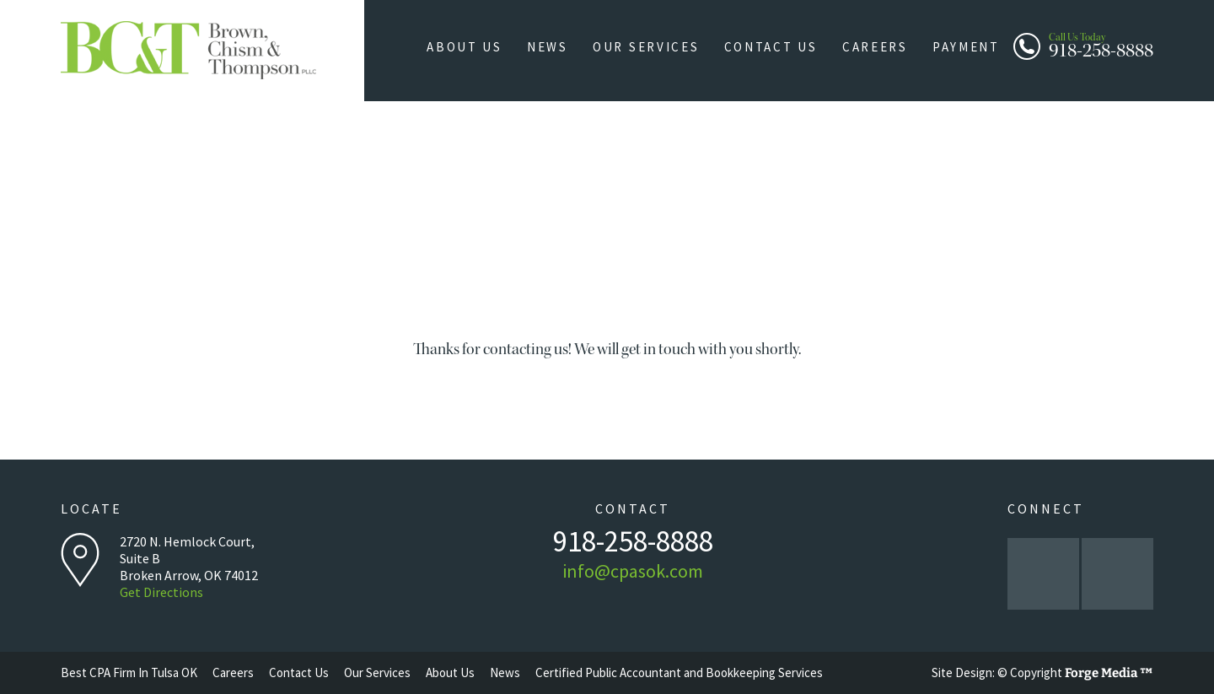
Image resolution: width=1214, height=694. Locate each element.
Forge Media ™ (1109, 673)
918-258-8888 (1101, 43)
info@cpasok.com (632, 571)
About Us (482, 47)
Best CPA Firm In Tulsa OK (129, 672)
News (561, 47)
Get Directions (161, 592)
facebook (1043, 574)
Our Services (657, 47)
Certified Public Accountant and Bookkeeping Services (679, 672)
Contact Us (779, 47)
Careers (880, 47)
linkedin (1117, 574)
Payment (967, 47)
